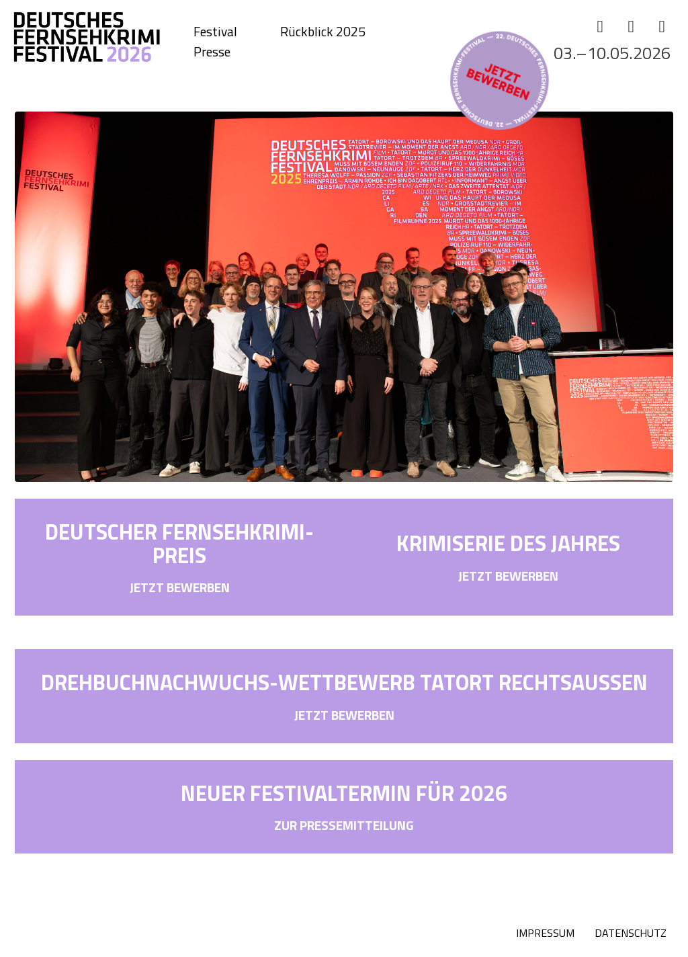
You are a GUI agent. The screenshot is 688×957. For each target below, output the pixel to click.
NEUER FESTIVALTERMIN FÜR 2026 (344, 793)
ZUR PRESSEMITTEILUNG (344, 825)
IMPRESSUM (545, 933)
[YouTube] (661, 26)
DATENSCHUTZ (630, 933)
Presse (212, 51)
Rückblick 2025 (323, 31)
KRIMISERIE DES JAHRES (508, 543)
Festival (215, 31)
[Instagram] (630, 26)
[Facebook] (600, 26)
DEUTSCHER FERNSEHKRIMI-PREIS (179, 543)
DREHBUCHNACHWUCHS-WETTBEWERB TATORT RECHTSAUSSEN (344, 682)
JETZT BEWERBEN (180, 587)
